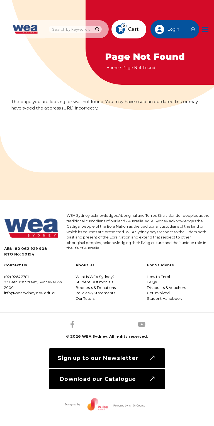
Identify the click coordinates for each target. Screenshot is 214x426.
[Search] (97, 29)
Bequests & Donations (96, 287)
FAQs (152, 282)
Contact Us (15, 265)
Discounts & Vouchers (166, 287)
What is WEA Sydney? (95, 276)
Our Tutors (85, 298)
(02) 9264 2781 (16, 276)
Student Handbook (164, 298)
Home (112, 67)
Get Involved (158, 293)
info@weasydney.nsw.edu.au (30, 293)
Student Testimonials (94, 282)
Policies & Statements (95, 293)
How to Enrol (158, 276)
